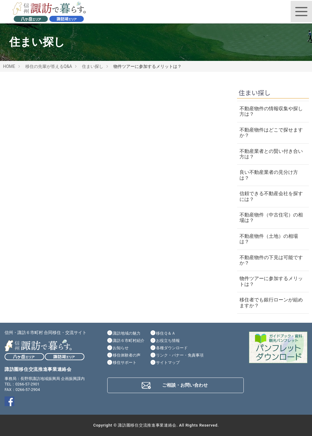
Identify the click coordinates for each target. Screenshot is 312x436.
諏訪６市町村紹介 (128, 340)
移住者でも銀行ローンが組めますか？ (271, 302)
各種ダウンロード (172, 348)
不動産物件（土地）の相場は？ (268, 238)
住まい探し (92, 66)
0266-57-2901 (27, 384)
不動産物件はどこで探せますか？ (271, 132)
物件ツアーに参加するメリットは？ (271, 281)
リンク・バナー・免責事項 (180, 355)
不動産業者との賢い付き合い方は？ (271, 154)
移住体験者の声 (126, 355)
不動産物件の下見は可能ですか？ (271, 260)
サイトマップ (168, 362)
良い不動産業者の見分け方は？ (268, 175)
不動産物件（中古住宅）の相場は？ (271, 217)
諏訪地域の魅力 (126, 333)
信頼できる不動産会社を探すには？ (271, 196)
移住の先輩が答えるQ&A (48, 66)
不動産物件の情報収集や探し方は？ (271, 111)
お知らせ (121, 348)
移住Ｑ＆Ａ (166, 333)
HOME (9, 66)
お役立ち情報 (168, 340)
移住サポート (124, 362)
